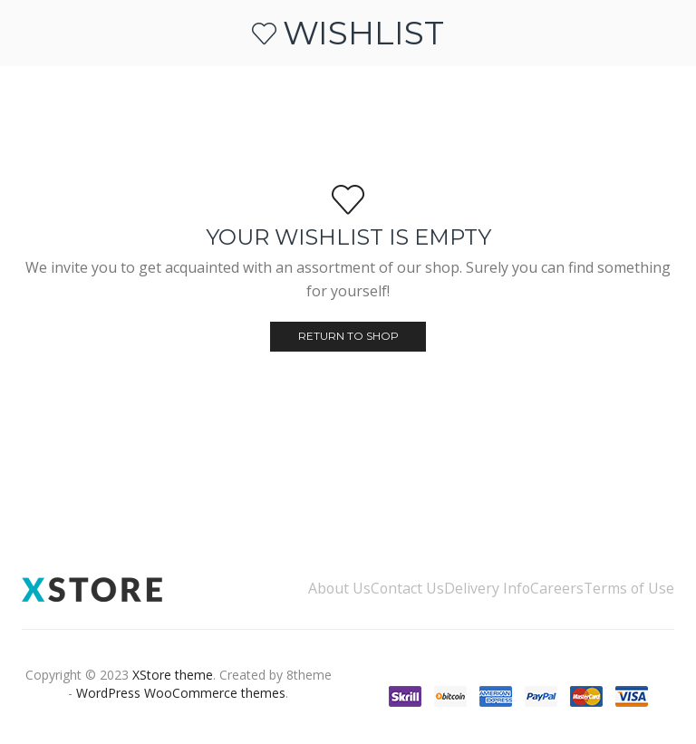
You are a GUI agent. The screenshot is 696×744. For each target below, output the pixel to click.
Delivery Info (487, 588)
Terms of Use (629, 588)
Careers (557, 588)
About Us (339, 588)
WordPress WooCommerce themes (180, 692)
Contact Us (407, 588)
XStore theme (172, 674)
